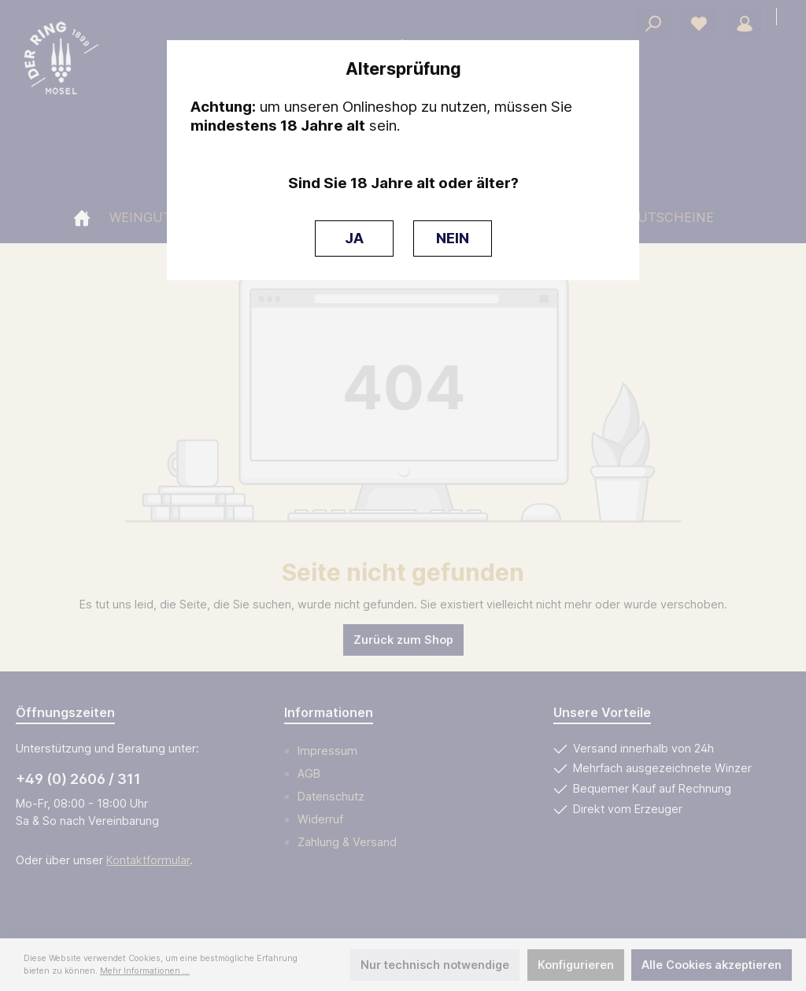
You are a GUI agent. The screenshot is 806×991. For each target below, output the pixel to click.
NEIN (452, 238)
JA (354, 238)
